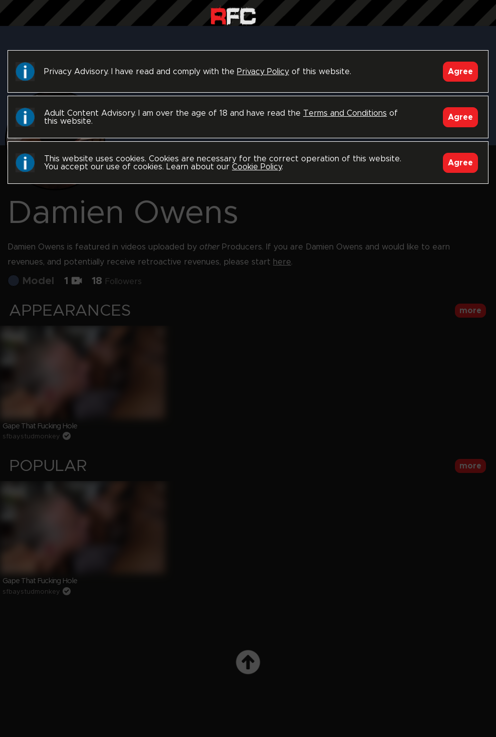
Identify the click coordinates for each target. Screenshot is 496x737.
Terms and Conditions (345, 113)
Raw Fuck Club (233, 15)
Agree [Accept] (460, 72)
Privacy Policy (263, 72)
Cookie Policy (257, 167)
